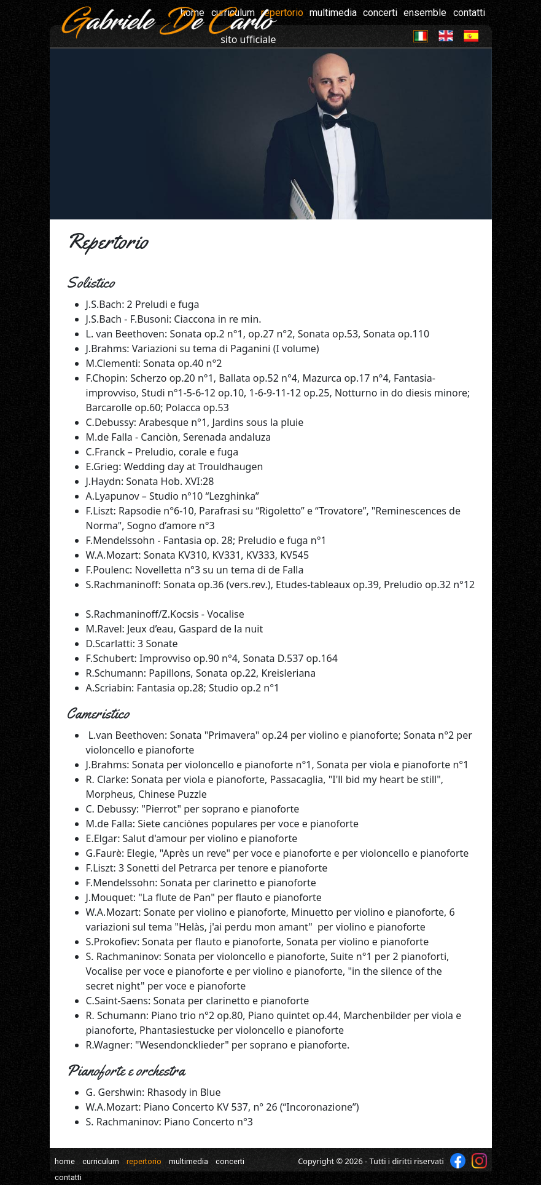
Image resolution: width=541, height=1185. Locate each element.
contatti (469, 12)
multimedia (333, 12)
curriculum (100, 1161)
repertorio (144, 1161)
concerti (380, 12)
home (65, 1161)
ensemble (424, 12)
